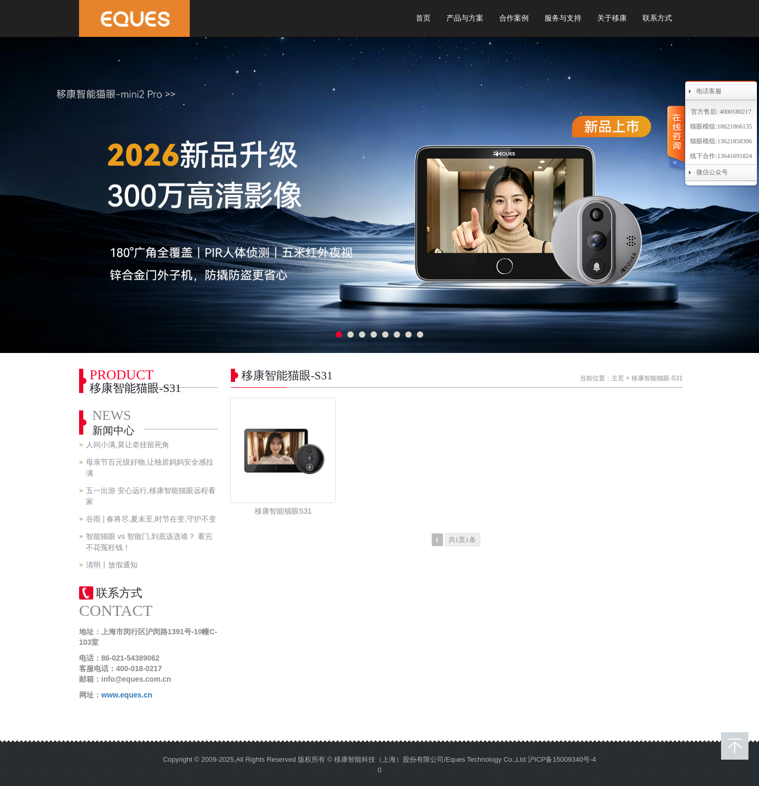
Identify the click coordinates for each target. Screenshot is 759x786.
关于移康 (612, 18)
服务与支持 (562, 18)
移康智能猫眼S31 (283, 511)
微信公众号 (712, 172)
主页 (617, 378)
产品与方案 (464, 18)
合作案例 (514, 18)
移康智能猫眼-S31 (657, 378)
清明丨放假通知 (112, 565)
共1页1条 (462, 540)
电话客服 (709, 91)
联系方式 (657, 18)
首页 (423, 18)
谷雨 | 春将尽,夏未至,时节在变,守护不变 (151, 519)
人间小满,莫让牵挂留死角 (127, 444)
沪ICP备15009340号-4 (562, 759)
